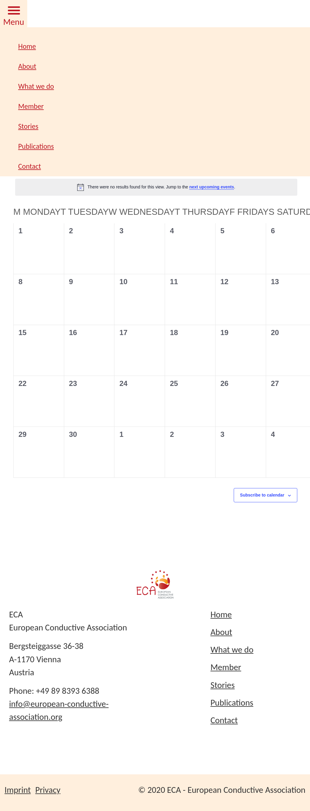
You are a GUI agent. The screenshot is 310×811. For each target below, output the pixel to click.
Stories (28, 126)
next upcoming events (211, 186)
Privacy (48, 790)
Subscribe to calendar (262, 495)
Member (31, 106)
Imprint (18, 790)
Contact (29, 166)
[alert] (156, 187)
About (27, 66)
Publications (36, 146)
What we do (36, 86)
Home (27, 46)
